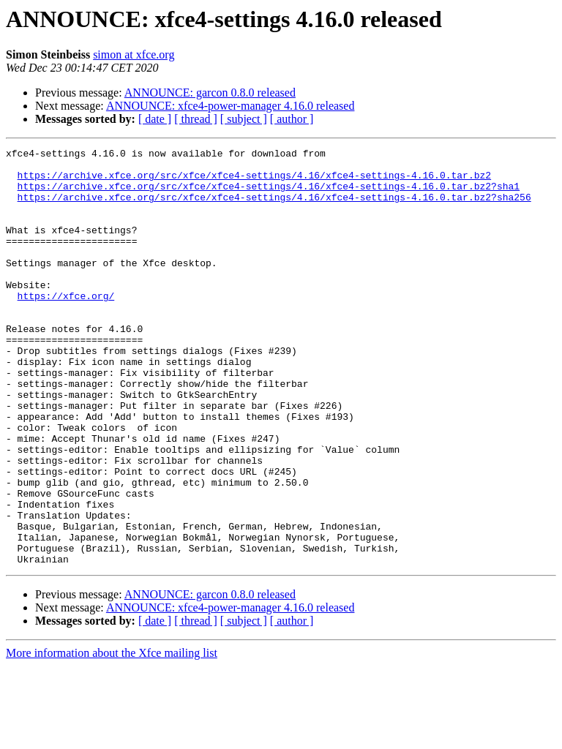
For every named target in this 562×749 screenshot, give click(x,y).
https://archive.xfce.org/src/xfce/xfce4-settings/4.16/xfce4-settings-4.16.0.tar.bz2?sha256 (274, 207)
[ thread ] (195, 119)
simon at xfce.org (133, 54)
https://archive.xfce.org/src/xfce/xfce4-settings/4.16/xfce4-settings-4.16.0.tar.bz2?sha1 (269, 194)
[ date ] (154, 119)
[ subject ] (243, 119)
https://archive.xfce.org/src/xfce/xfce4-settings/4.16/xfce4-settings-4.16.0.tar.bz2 (254, 181)
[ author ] (292, 119)
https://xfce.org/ (66, 326)
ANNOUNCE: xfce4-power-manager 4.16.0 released (230, 105)
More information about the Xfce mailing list (111, 736)
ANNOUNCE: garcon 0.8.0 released (210, 92)
